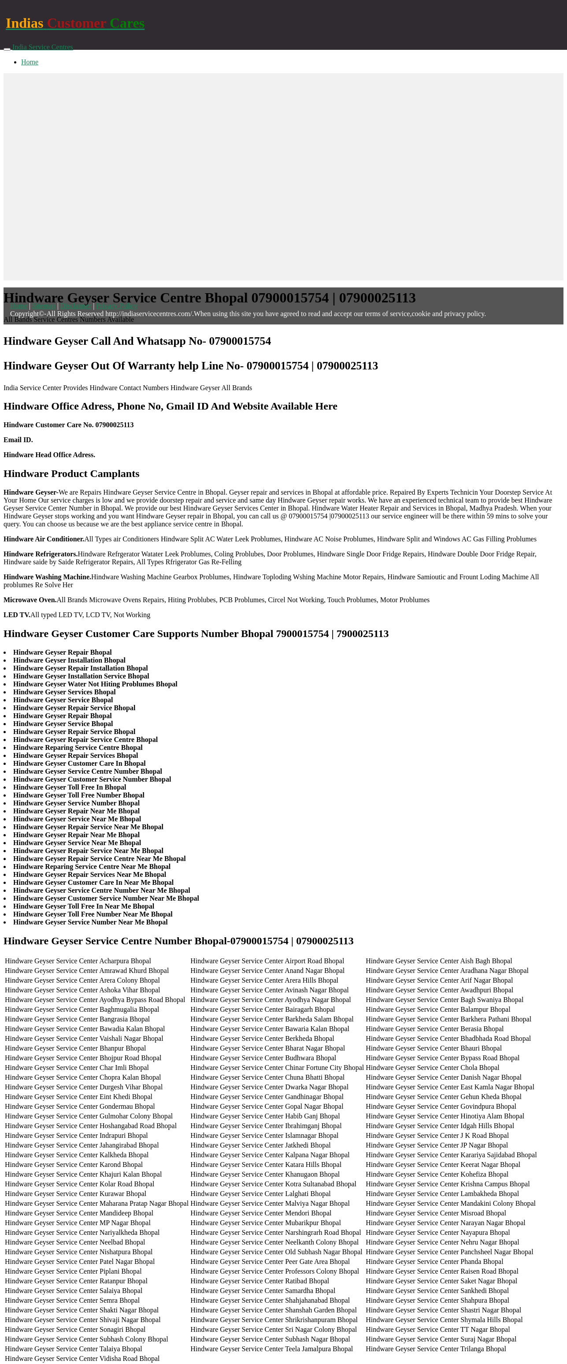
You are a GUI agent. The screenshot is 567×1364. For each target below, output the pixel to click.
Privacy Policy (116, 305)
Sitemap (43, 305)
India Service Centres (42, 47)
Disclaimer (75, 305)
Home (29, 62)
